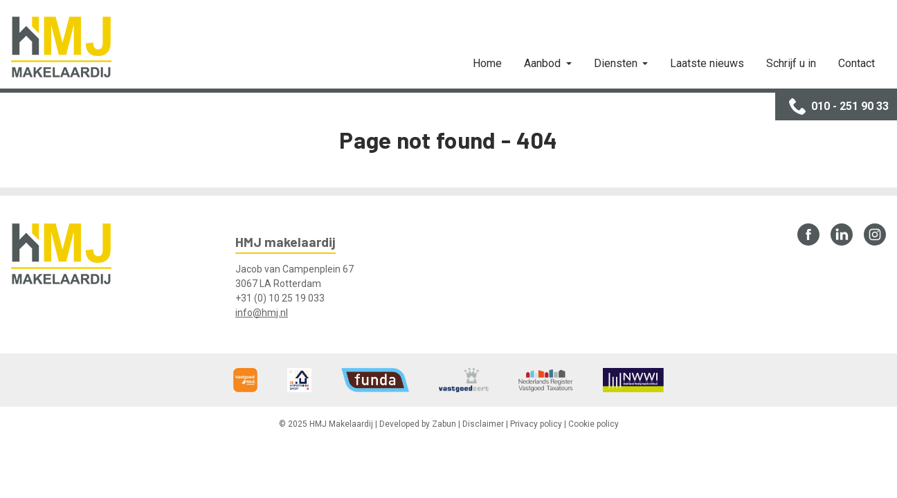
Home (487, 63)
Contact (856, 63)
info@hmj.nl (261, 312)
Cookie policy (593, 424)
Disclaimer (483, 424)
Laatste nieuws (707, 63)
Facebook (808, 234)
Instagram (875, 234)
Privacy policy (536, 424)
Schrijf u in (791, 63)
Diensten (617, 63)
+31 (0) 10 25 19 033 (280, 298)
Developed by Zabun (417, 424)
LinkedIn (842, 234)
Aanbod (543, 63)
